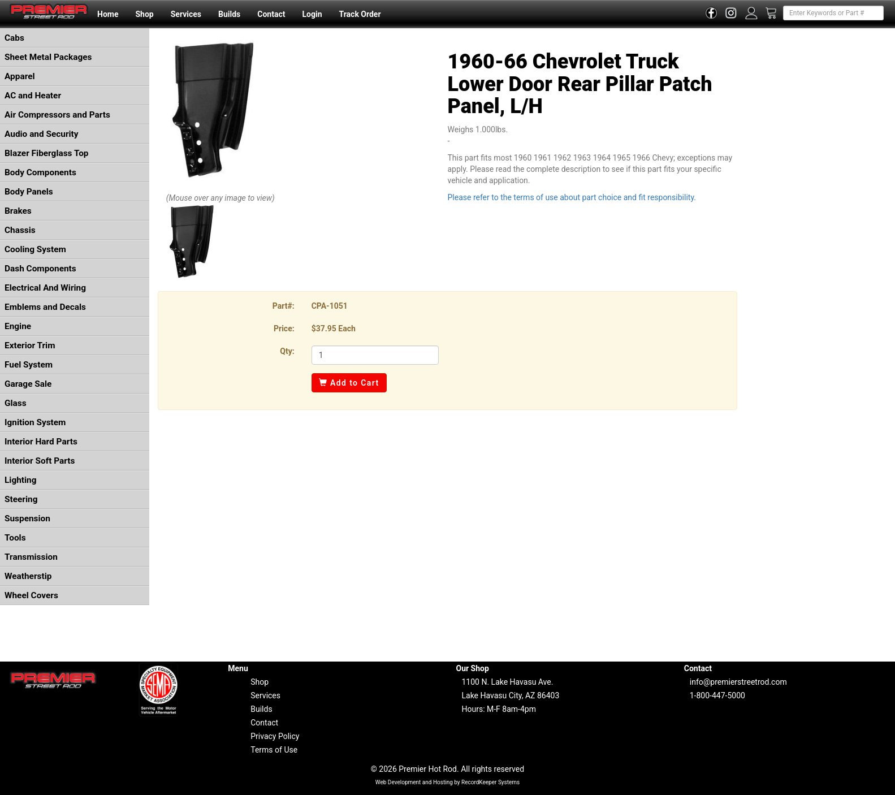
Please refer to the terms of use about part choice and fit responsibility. (571, 197)
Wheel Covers (31, 595)
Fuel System (29, 365)
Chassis (20, 230)
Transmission (31, 557)
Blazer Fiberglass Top (47, 153)
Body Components (40, 172)
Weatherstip (28, 576)
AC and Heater (33, 95)
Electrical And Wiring (45, 288)
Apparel (20, 76)
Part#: (284, 305)
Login (312, 14)
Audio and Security (42, 134)
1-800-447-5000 (717, 695)
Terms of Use (273, 749)
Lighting (21, 480)
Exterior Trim (30, 345)
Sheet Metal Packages (48, 57)
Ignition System (35, 422)
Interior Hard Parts (41, 442)
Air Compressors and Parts (57, 115)
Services (186, 14)
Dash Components (40, 268)
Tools (15, 538)
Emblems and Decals (45, 307)
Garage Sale (28, 384)
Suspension (27, 518)
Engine (18, 326)
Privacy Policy (274, 736)
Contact (271, 14)
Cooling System (35, 249)
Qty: (287, 351)
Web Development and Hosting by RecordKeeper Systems (447, 782)
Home (107, 14)
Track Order (360, 14)
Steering (21, 499)
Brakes (18, 211)
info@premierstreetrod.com (738, 681)
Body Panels (29, 192)
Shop (144, 14)
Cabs (14, 38)
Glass (16, 403)
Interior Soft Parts (40, 461)
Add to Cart (349, 382)
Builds (229, 14)
